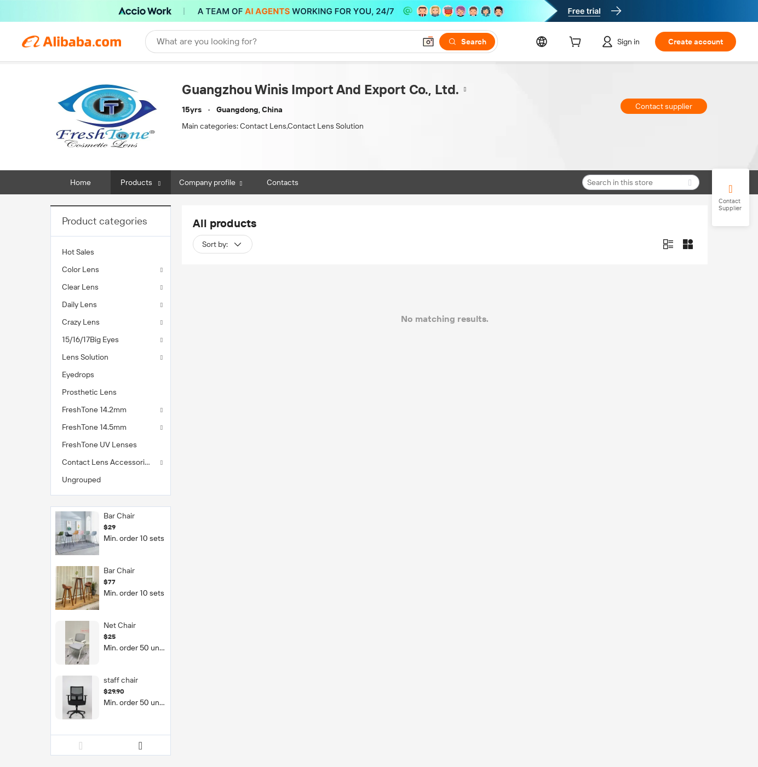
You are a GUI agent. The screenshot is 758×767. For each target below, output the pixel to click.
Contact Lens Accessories (107, 462)
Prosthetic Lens (89, 392)
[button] (428, 41)
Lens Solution (85, 357)
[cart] (577, 43)
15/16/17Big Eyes (90, 339)
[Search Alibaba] (285, 42)
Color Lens (80, 269)
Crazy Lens (81, 322)
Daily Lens (79, 304)
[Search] (467, 41)
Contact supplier (663, 106)
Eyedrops (78, 374)
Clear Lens (80, 286)
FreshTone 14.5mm (94, 427)
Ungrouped (81, 479)
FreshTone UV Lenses (99, 444)
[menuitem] (110, 252)
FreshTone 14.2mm (94, 409)
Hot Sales (78, 251)
